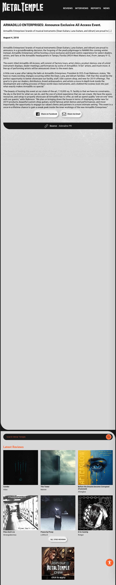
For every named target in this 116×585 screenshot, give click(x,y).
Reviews (67, 8)
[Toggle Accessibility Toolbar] (110, 563)
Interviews (81, 8)
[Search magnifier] (108, 437)
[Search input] (55, 437)
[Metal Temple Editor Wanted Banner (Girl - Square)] (58, 579)
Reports (96, 8)
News (106, 8)
